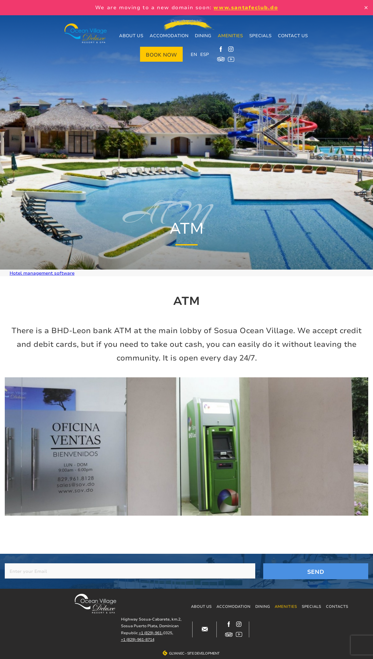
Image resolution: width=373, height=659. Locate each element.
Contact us (293, 35)
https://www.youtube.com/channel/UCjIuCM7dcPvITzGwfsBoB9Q (231, 59)
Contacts (337, 606)
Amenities (230, 35)
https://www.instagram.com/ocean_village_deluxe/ (231, 49)
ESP (204, 54)
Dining (203, 35)
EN (194, 54)
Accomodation (169, 35)
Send (315, 572)
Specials (260, 35)
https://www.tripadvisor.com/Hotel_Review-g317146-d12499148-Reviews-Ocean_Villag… (221, 59)
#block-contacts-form (205, 629)
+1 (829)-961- (151, 632)
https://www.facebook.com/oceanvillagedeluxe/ (221, 49)
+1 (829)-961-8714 (137, 639)
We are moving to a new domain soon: (186, 7)
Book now (161, 54)
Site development (203, 653)
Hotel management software (42, 273)
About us (131, 35)
